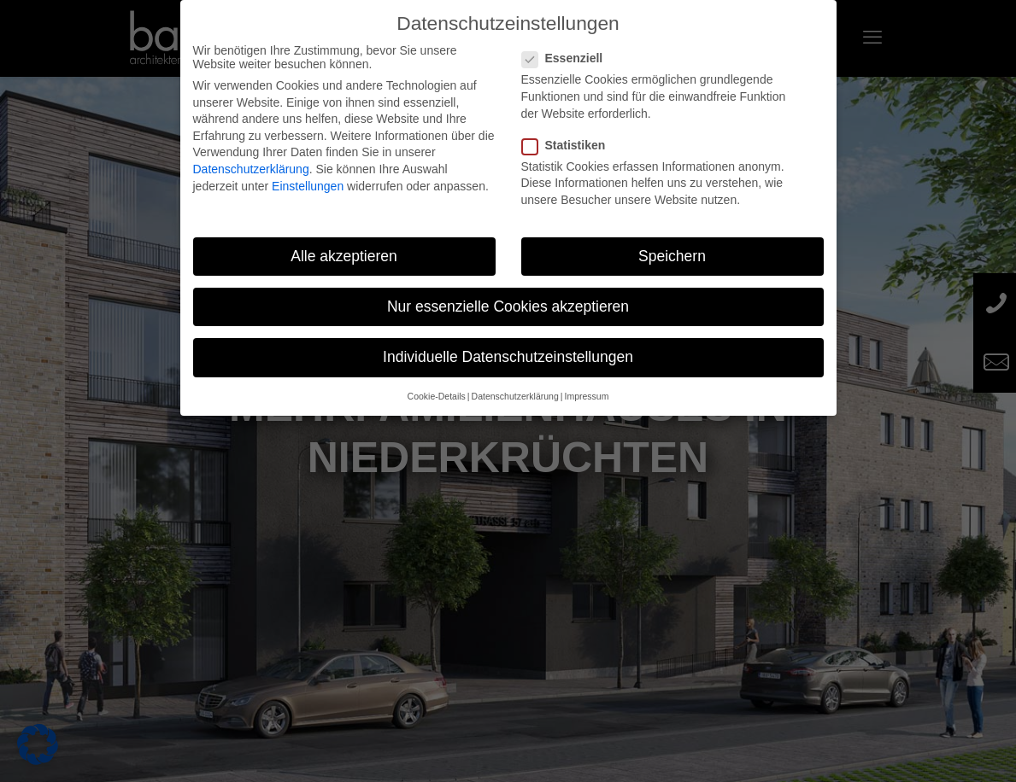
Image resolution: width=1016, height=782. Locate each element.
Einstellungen (308, 186)
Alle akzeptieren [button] (344, 256)
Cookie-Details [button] (437, 396)
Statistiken (570, 145)
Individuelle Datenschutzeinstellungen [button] (508, 356)
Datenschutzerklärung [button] (515, 396)
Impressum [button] (586, 396)
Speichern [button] (672, 256)
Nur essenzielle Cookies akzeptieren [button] (508, 306)
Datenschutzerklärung (251, 169)
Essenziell (569, 58)
